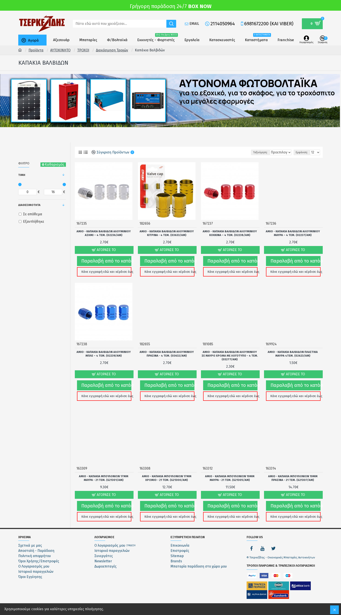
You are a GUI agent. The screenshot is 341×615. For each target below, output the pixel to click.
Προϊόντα (35, 50)
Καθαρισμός (54, 164)
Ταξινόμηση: (247, 152)
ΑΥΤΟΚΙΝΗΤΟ (60, 50)
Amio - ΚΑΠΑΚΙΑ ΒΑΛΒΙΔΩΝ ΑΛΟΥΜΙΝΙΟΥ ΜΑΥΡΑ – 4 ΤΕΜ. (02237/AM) (293, 232)
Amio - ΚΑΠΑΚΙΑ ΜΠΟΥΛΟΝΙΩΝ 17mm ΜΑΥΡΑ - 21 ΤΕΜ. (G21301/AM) (103, 472)
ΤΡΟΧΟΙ (83, 50)
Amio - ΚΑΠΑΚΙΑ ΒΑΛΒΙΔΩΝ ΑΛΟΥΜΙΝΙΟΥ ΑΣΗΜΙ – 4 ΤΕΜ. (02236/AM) (104, 232)
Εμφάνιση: (303, 152)
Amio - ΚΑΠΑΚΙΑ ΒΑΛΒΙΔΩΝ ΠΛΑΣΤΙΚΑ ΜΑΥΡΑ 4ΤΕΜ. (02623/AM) (293, 350)
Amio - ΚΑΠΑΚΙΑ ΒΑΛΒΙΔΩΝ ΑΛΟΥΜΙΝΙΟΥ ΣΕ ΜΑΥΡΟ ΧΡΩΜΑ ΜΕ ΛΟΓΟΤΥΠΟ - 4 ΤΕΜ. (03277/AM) (230, 352)
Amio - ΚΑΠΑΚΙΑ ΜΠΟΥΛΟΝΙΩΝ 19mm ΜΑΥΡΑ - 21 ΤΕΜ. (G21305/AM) (229, 472)
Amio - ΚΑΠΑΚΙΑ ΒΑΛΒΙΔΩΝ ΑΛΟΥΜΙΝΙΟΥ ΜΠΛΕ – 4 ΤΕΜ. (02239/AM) (104, 350)
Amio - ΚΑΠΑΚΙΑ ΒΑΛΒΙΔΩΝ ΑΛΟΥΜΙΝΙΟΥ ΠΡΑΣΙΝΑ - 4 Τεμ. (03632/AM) (167, 350)
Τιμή (21, 175)
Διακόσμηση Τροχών (112, 50)
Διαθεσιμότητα (29, 205)
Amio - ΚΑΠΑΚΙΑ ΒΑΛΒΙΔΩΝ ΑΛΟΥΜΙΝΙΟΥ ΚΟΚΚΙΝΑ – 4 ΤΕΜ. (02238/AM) (230, 232)
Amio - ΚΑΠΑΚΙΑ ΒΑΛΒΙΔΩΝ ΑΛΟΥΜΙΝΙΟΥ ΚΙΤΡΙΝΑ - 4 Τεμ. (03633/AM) (167, 232)
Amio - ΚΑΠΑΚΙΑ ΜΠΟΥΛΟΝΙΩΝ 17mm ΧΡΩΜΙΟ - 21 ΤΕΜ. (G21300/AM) (166, 472)
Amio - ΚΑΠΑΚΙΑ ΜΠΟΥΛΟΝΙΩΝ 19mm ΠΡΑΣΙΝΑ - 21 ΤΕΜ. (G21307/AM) (293, 472)
